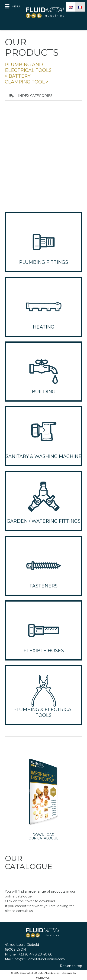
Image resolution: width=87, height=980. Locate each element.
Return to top (71, 966)
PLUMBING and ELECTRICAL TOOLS (28, 67)
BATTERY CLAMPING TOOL (25, 79)
